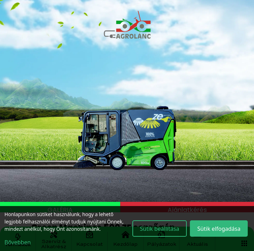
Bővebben (18, 242)
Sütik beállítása (159, 229)
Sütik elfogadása (218, 229)
